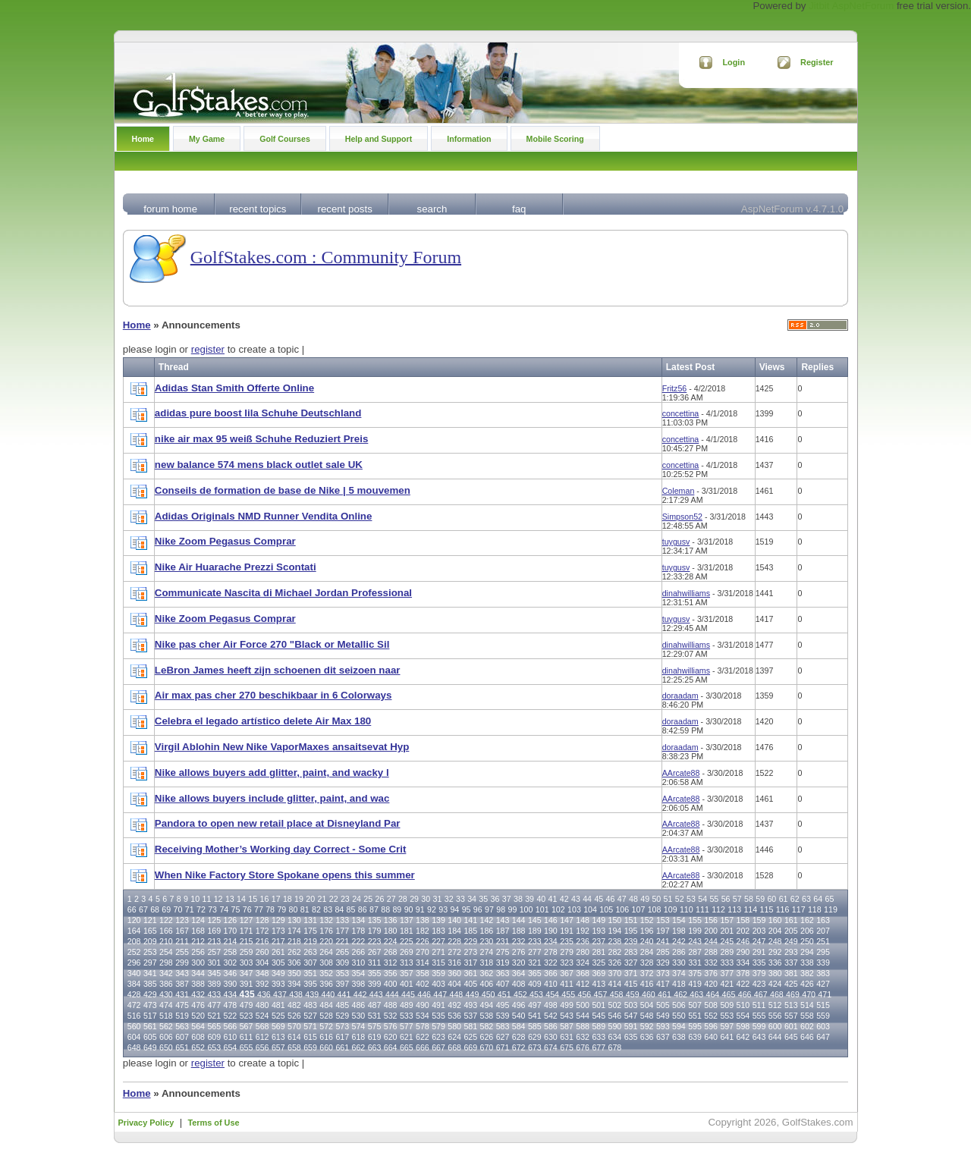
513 (791, 1005)
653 (214, 1047)
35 (483, 898)
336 (775, 962)
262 (294, 951)
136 (391, 920)
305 (278, 962)
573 (342, 1026)
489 (406, 1005)
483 (310, 1005)
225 (406, 941)
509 (727, 1005)
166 (166, 930)
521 (214, 1015)
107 (639, 909)
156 (711, 920)
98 (500, 909)
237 (598, 941)
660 (326, 1047)
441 (344, 994)
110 (686, 909)
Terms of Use (213, 1122)
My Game (207, 138)
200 (711, 930)
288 (711, 951)
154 (679, 920)
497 (535, 1005)
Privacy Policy (146, 1122)
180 (391, 930)
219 (310, 941)
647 (823, 1036)
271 (438, 951)
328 (647, 962)
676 (582, 1047)
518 (166, 1015)
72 (201, 909)
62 (795, 898)
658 (294, 1047)
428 (134, 994)
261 (278, 951)
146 (551, 920)
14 (241, 898)
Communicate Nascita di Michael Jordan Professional (283, 592)
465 (729, 994)
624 (454, 1036)
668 (454, 1047)
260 (262, 951)
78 (270, 909)
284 (647, 951)
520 (198, 1015)
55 (713, 898)
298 (166, 962)
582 (487, 1026)
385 (150, 983)
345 (214, 973)
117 (799, 909)
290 (743, 951)
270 (422, 951)
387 (182, 983)
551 (695, 1015)
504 (647, 1005)
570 (294, 1026)
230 (487, 941)
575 (375, 1026)
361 (470, 973)
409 (535, 983)
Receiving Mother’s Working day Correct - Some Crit (281, 849)
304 (262, 962)
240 (647, 941)
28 (402, 898)
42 (564, 898)
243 (695, 941)
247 (759, 941)
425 (791, 983)
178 (359, 930)
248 (775, 941)
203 (759, 930)
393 (278, 983)
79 (281, 909)
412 (582, 983)
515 (823, 1005)
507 (695, 1005)
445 (408, 994)
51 (668, 898)
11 (206, 898)
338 (807, 962)
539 (503, 1015)
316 (454, 962)
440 (328, 994)
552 (711, 1015)
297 (150, 962)
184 (454, 930)
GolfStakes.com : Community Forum (325, 256)
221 (342, 941)
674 (551, 1047)
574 (359, 1026)
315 (438, 962)
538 (487, 1015)
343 (182, 973)
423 (759, 983)
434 (230, 994)
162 (807, 920)
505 (663, 1005)
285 (663, 951)
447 (440, 994)
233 (535, 941)
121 (150, 920)
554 (743, 1015)
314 (422, 962)
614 (294, 1036)
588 (582, 1026)
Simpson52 (682, 516)
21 (322, 898)
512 (775, 1005)
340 (134, 973)
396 (326, 983)
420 (711, 983)
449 (472, 994)
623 (438, 1036)
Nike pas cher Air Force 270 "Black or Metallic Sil (272, 644)
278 (551, 951)
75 (235, 909)
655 (246, 1047)
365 (535, 973)
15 (252, 898)
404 (454, 983)
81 (305, 909)
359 (438, 973)
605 (150, 1036)
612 (262, 1036)
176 (326, 930)
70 (178, 909)
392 (262, 983)
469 (793, 994)
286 (679, 951)
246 (743, 941)
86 (362, 909)
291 (759, 951)
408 (519, 983)
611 (246, 1036)
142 (487, 920)
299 (182, 962)
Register (817, 62)
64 (817, 898)
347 (246, 973)
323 (566, 962)
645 (791, 1036)
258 (230, 951)
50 (656, 898)
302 (230, 962)
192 (582, 930)
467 (761, 994)
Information (469, 138)
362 (487, 973)
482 (294, 1005)
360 (454, 973)
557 (791, 1015)
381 (791, 973)
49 (644, 898)
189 (535, 930)
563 (182, 1026)
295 (823, 951)
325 (598, 962)
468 (777, 994)
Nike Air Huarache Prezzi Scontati (235, 567)
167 (182, 930)
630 (551, 1036)
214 (230, 941)
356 (391, 973)
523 (246, 1015)
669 (470, 1047)
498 (551, 1005)
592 (647, 1026)
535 (438, 1015)
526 (294, 1015)
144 (519, 920)
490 (422, 1005)
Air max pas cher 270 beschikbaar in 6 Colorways (273, 695)
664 (391, 1047)
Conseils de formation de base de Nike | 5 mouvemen (282, 490)
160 (775, 920)
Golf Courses (284, 138)
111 (702, 909)
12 (218, 898)
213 (214, 941)
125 (214, 920)
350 (294, 973)
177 (342, 930)
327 (631, 962)
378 (743, 973)
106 (622, 909)
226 (422, 941)
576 (391, 1026)
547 (631, 1015)
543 (566, 1015)
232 (519, 941)
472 (134, 1005)
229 (470, 941)
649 (150, 1047)
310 (359, 962)
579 (438, 1026)
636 (647, 1036)
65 (829, 898)
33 (460, 898)
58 (748, 898)
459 (632, 994)
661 (342, 1047)
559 (823, 1015)
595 (695, 1026)
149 (598, 920)
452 (520, 994)
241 (663, 941)
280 (582, 951)
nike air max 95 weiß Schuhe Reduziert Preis (262, 438)
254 (166, 951)
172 (262, 930)
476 (198, 1005)
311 (375, 962)
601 (791, 1026)
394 (294, 983)
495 (503, 1005)
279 (566, 951)
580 (454, 1026)
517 (150, 1015)
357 (406, 973)
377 (727, 973)
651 (182, 1047)
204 (775, 930)
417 (663, 983)
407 (503, 983)
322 (551, 962)
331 (695, 962)
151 (631, 920)
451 (504, 994)
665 (406, 1047)
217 (278, 941)
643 (759, 1036)
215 (246, 941)
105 (606, 909)
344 (198, 973)
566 (230, 1026)
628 (519, 1036)
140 (454, 920)
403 (438, 983)
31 (437, 898)
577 (406, 1026)
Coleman (678, 490)
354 (359, 973)
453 (536, 994)
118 (815, 909)
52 (679, 898)
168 (198, 930)
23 (345, 898)
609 (214, 1036)
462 (680, 994)
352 (326, 973)
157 (727, 920)
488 (391, 1005)
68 (154, 909)
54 (702, 898)
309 (342, 962)
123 (182, 920)
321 (535, 962)
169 (214, 930)
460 (648, 994)
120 (134, 920)
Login (733, 62)
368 (582, 973)
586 (551, 1026)
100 (526, 909)
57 (737, 898)
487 (375, 1005)
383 (823, 973)
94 (454, 909)
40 (540, 898)
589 (598, 1026)
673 (535, 1047)
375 (695, 973)
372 (647, 973)
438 (296, 994)
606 (166, 1036)
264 (326, 951)
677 (598, 1047)
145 (535, 920)
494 (487, 1005)
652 (198, 1047)
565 (214, 1026)
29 (414, 898)
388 (198, 983)
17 (276, 898)
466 (745, 994)
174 (294, 930)
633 (598, 1036)
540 (519, 1015)
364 (519, 973)
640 (711, 1036)
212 (198, 941)
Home (143, 138)
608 (198, 1036)
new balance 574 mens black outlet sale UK (259, 464)
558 (807, 1015)
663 (375, 1047)
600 (775, 1026)
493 (470, 1005)
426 (807, 983)
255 (182, 951)
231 (503, 941)
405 (470, 983)
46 (610, 898)
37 (506, 898)
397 (342, 983)
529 (342, 1015)
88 (385, 909)
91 (420, 909)
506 (679, 1005)
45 (598, 898)
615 (310, 1036)
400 (391, 983)
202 (743, 930)
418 (679, 983)
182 (422, 930)
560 (134, 1026)
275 (503, 951)
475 (182, 1005)
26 (380, 898)
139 (438, 920)
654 (230, 1047)
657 (278, 1047)
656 (262, 1047)
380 (775, 973)
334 (743, 962)
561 (150, 1026)
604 (134, 1036)
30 (425, 898)
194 (615, 930)
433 (214, 994)
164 (134, 930)
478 (230, 1005)
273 (470, 951)
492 (454, 1005)
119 (830, 909)
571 (310, 1026)
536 (454, 1015)
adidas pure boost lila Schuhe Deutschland (258, 413)
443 (376, 994)
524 (262, 1015)
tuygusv (676, 541)
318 (487, 962)
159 (759, 920)
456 (584, 994)
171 (246, 930)
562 (166, 1026)
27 (391, 898)
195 (631, 930)
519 (182, 1015)
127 (246, 920)
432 (198, 994)
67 (143, 909)
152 (647, 920)
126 (230, 920)
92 (431, 909)
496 (519, 1005)
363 (503, 973)
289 (727, 951)
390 (230, 983)
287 (695, 951)
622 (422, 1036)
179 (375, 930)
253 (150, 951)
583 (503, 1026)
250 (807, 941)
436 (264, 994)
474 (166, 1005)
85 (351, 909)
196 (647, 930)
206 (807, 930)
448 (456, 994)
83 (327, 909)
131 (310, 920)
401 (406, 983)
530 (359, 1015)
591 (631, 1026)
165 (150, 930)
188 (519, 930)
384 (134, 983)
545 (598, 1015)
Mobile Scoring (555, 138)
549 (663, 1015)
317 (470, 962)
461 (664, 994)
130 (294, 920)
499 (566, 1005)
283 (631, 951)
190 (551, 930)
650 (166, 1047)
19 (298, 898)
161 (791, 920)
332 (711, 962)
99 (512, 909)
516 (134, 1015)
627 (503, 1036)
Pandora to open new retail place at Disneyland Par (278, 823)
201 (727, 930)
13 (229, 898)
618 (359, 1036)
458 (617, 994)
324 (582, 962)
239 (631, 941)
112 (718, 909)
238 (615, 941)
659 (310, 1047)
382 (807, 973)
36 (495, 898)
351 (310, 973)
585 (535, 1026)
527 (310, 1015)
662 (359, 1047)
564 (198, 1026)
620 (391, 1036)
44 (587, 898)
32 (449, 898)
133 (342, 920)
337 (791, 962)
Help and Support (378, 138)
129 (278, 920)
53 (691, 898)
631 (566, 1036)
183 (438, 930)
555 (759, 1015)
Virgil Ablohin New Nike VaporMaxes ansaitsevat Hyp (282, 746)
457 (601, 994)
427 (823, 983)
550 (679, 1015)
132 (326, 920)
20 (310, 898)
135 (375, 920)
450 (488, 994)
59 (760, 898)
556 (775, 1015)
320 (519, 962)
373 (663, 973)
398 (359, 983)
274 (487, 951)
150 (615, 920)
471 (824, 994)
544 (582, 1015)
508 (711, 1005)
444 (392, 994)
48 (633, 898)
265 (342, 951)
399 (375, 983)
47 (622, 898)
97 (489, 909)
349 (278, 973)
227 (438, 941)
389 (214, 983)
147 (566, 920)
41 (553, 898)
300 (198, 962)
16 (264, 898)
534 (422, 1015)
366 (551, 973)
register (208, 349)
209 (150, 941)
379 (759, 973)
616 (326, 1036)
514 (807, 1005)
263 (310, 951)
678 (615, 1047)
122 (166, 920)
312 (391, 962)
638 (679, 1036)
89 (396, 909)
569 (278, 1026)
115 (767, 909)
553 (727, 1015)
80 (293, 909)
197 (663, 930)
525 (278, 1015)
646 (807, 1036)
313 (406, 962)
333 (727, 962)
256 (198, 951)
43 (575, 898)
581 (470, 1026)
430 (166, 994)
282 (615, 951)
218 (294, 941)
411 (566, 983)
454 (552, 994)
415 (631, 983)
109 (670, 909)
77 (258, 909)
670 (487, 1047)
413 (598, 983)
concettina (680, 413)
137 (406, 920)
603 (823, 1026)
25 (367, 898)
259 (246, 951)
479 (246, 1005)
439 (312, 994)
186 (487, 930)
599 (759, 1026)
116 (783, 909)
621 (406, 1036)
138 (422, 920)
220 (326, 941)
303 (246, 962)
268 (391, 951)
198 (679, 930)
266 (359, 951)
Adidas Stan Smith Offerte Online (234, 388)
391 (246, 983)
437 (280, 994)
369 (598, 973)
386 (166, 983)
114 (750, 909)
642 (743, 1036)
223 (375, 941)
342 (166, 973)
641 (727, 1036)
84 (339, 909)
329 (663, 962)
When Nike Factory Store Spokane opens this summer (285, 875)
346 (230, 973)
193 (598, 930)
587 (566, 1026)
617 (342, 1036)
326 (615, 962)
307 (310, 962)
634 (615, 1036)
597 (727, 1026)
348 (262, 973)
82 (316, 909)
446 (424, 994)
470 (808, 994)
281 (598, 951)
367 (566, 973)
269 (406, 951)
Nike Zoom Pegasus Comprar (225, 541)
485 (342, 1005)
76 (247, 909)
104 (590, 909)
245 (727, 941)
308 (326, 962)
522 (230, 1015)
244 (711, 941)
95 (466, 909)
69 (166, 909)
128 (262, 920)
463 (696, 994)
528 (326, 1015)
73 (212, 909)
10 (195, 898)
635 (631, 1036)
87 (374, 909)
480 (262, 1005)
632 (582, 1036)
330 (679, 962)
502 (615, 1005)
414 (615, 983)
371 (631, 973)
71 (189, 909)
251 (823, 941)
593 (663, 1026)
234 (551, 941)
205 (791, 930)
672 (519, 1047)
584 (519, 1026)
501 (598, 1005)
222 (359, 941)
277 (535, 951)
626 (487, 1036)
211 (182, 941)
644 (775, 1036)
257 (214, 951)
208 (134, 941)
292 (775, 951)
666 (422, 1047)
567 (246, 1026)
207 (823, 930)
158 (743, 920)
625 (470, 1036)
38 (518, 898)
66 (132, 909)
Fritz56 (674, 388)
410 (551, 983)
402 (422, 983)
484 (326, 1005)
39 (529, 898)
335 (759, 962)
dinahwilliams (686, 593)
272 (454, 951)
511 (759, 1005)
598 (743, 1026)
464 (712, 994)
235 (566, 941)
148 (582, 920)
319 (503, 962)
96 (477, 909)
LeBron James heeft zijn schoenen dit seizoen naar (278, 670)
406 (487, 983)
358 (422, 973)
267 (375, 951)
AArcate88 (681, 772)
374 (679, 973)
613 (278, 1036)
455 (568, 994)
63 (806, 898)
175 (310, 930)
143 (503, 920)
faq (519, 209)
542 (551, 1015)
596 (711, 1026)
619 (375, 1036)
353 (342, 973)
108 (654, 909)
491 (438, 1005)
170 (230, 930)
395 (310, 983)
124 (198, 920)
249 (791, 941)
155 (695, 920)
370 (615, 973)
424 (775, 983)
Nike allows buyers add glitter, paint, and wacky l (272, 772)
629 (535, 1036)
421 (727, 983)
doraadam (680, 695)
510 (743, 1005)
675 (566, 1047)
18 (287, 898)
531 (375, 1015)
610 (230, 1036)
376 (711, 973)
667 (438, 1047)
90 (408, 909)
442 (360, 994)
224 (391, 941)
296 (134, 962)
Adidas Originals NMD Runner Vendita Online (263, 516)
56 (726, 898)
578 (422, 1026)
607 (182, 1036)
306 (294, 962)
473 (150, 1005)
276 (519, 951)
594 (679, 1026)
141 (470, 920)
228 (454, 941)
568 (262, 1026)
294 (807, 951)
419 (695, 983)
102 (558, 909)
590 (615, 1026)
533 (406, 1015)
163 (823, 920)
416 (647, 983)
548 (647, 1015)
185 (470, 930)
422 (743, 983)
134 (359, 920)
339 (823, 962)
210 (166, 941)
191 (566, 930)
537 (470, 1015)
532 (391, 1015)
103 (574, 909)
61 (783, 898)
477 (214, 1005)
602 (807, 1026)
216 (262, 941)
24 (356, 898)
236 (582, 941)
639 (695, 1036)
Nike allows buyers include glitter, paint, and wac (272, 798)
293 (791, 951)
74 (223, 909)
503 (631, 1005)
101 (542, 909)
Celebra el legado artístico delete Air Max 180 (263, 721)
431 (182, 994)
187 (503, 930)
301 (214, 962)
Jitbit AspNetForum (851, 5)
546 (615, 1015)
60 (771, 898)
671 (503, 1047)
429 (150, 994)
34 (471, 898)
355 (375, 973)
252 (134, 951)
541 (535, 1015)
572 (326, 1026)
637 (663, 1036)
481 (278, 1005)
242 (679, 941)
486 (359, 1005)
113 (734, 909)
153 (663, 920)
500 (582, 1005)
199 (695, 930)
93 (443, 909)
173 (278, 930)
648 (134, 1047)
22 (333, 898)
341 (150, 973)
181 (406, 930)
